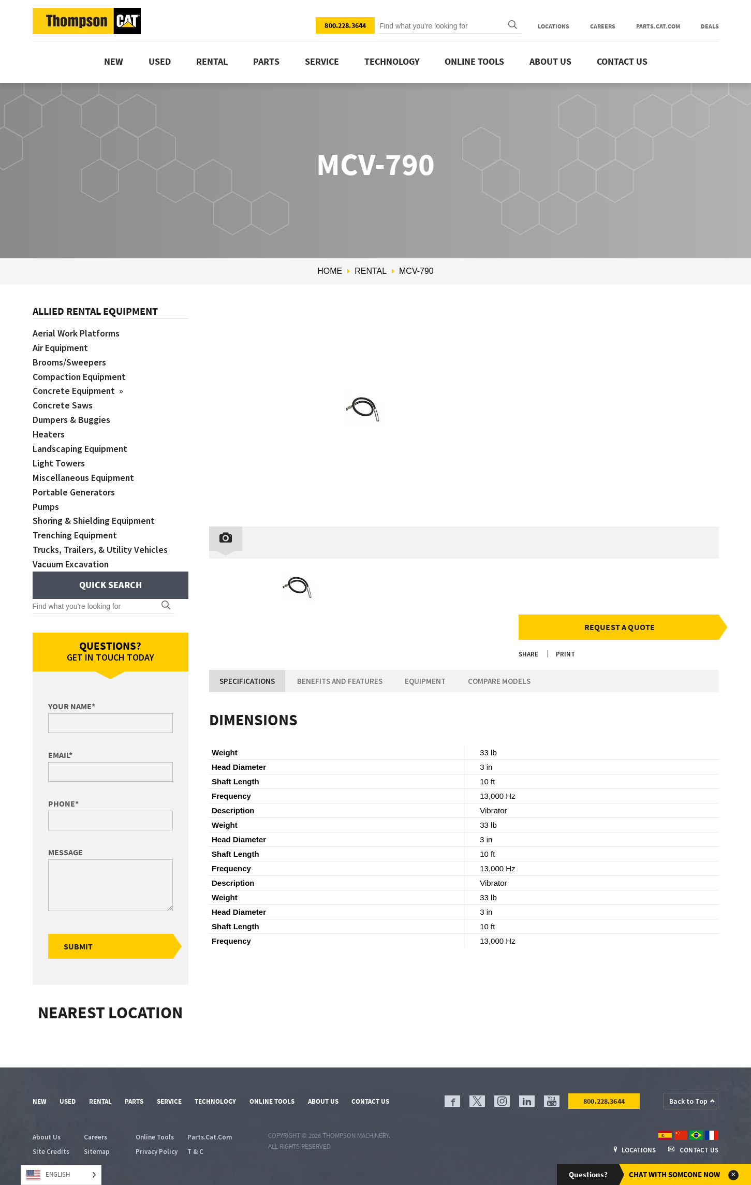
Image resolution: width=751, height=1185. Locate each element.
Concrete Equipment (75, 391)
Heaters (49, 434)
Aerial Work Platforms (76, 333)
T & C (195, 1151)
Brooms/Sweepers (69, 362)
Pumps (46, 507)
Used (160, 61)
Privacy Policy (157, 1151)
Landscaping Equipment (81, 449)
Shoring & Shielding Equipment (95, 520)
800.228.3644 (345, 25)
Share (528, 654)
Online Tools (474, 61)
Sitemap (97, 1151)
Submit (78, 946)
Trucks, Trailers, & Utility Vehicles (100, 549)
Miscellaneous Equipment (84, 478)
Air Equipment (61, 348)
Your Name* (71, 706)
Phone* (63, 803)
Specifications (247, 681)
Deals (710, 26)
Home (329, 271)
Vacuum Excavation (71, 564)
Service (322, 61)
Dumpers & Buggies (71, 420)
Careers (602, 26)
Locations (553, 26)
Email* (60, 755)
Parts (266, 61)
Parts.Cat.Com (658, 26)
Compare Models (499, 681)
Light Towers (59, 463)
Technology (391, 61)
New (113, 61)
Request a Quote (619, 627)
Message (65, 852)
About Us (550, 61)
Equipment (425, 681)
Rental (212, 61)
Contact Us (622, 61)
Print (565, 654)
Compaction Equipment (80, 377)
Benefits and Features (339, 681)
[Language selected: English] (61, 1175)
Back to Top (688, 1101)
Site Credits (51, 1151)
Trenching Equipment (76, 535)
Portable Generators (74, 492)
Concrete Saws (63, 405)
